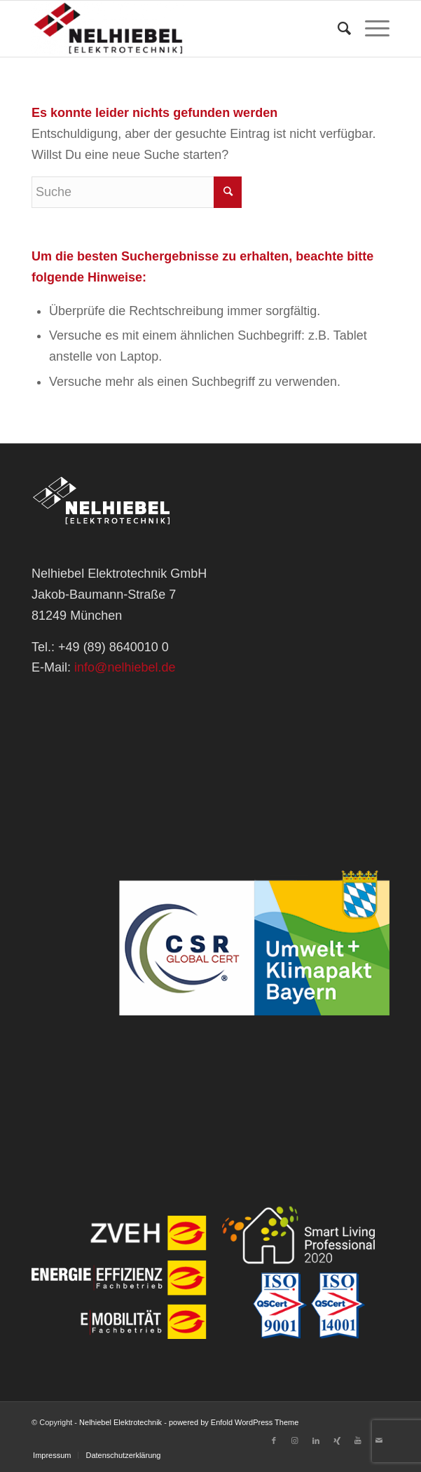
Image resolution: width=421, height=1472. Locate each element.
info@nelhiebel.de (124, 667)
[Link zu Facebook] (273, 1440)
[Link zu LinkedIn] (315, 1440)
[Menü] (370, 29)
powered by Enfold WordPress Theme (233, 1422)
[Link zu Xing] (336, 1440)
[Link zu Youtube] (357, 1440)
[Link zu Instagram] (294, 1440)
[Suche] (337, 29)
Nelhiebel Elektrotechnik (120, 1422)
